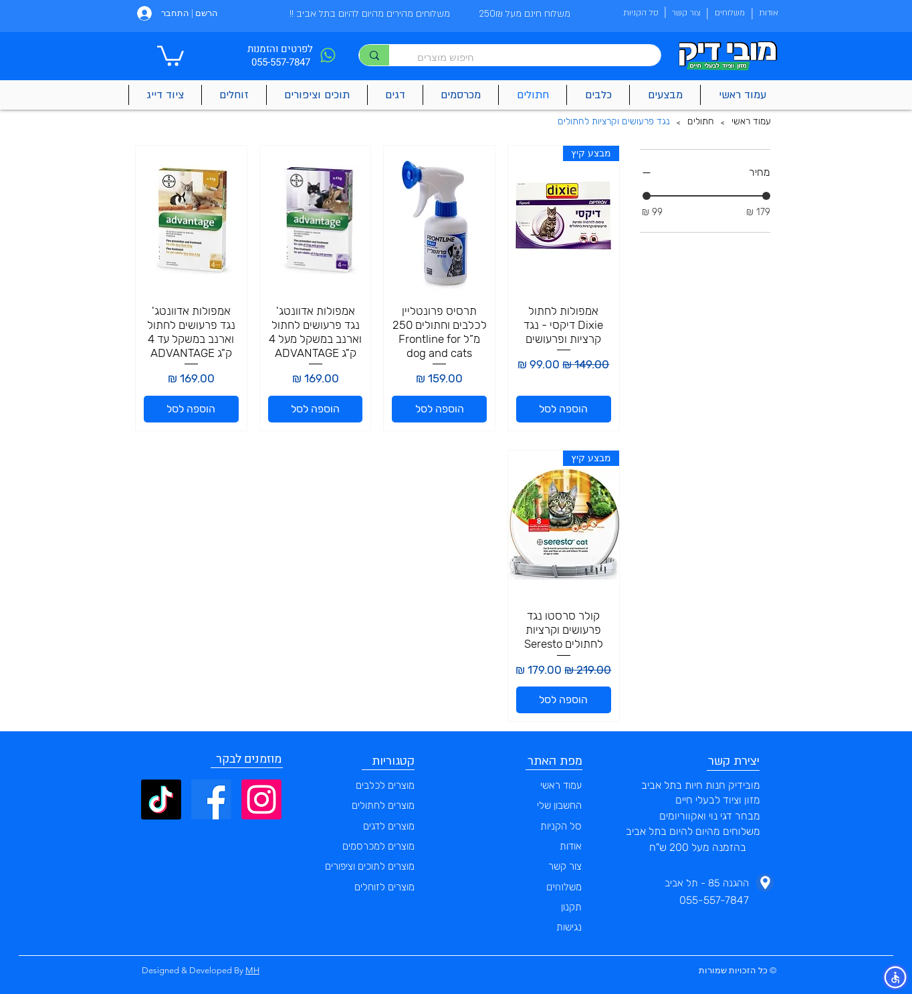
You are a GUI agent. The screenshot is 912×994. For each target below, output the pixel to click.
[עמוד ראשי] (751, 122)
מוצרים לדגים (389, 826)
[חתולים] (701, 122)
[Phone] (327, 55)
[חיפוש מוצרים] (531, 57)
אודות (571, 846)
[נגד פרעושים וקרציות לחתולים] (614, 122)
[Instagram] (261, 799)
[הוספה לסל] (563, 409)
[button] (170, 54)
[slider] (647, 196)
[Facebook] (211, 799)
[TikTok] (161, 799)
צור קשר (565, 866)
